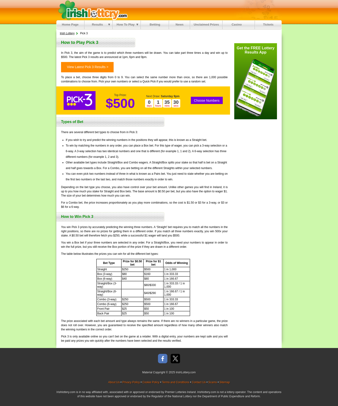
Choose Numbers (206, 100)
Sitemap (224, 382)
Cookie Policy (151, 382)
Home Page (70, 24)
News (180, 24)
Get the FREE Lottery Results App (256, 50)
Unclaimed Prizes (206, 24)
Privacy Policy (131, 382)
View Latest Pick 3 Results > (87, 67)
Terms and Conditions (175, 382)
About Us (114, 382)
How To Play (127, 24)
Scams (212, 382)
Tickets (268, 24)
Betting (155, 24)
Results (101, 24)
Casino (238, 24)
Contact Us (199, 382)
